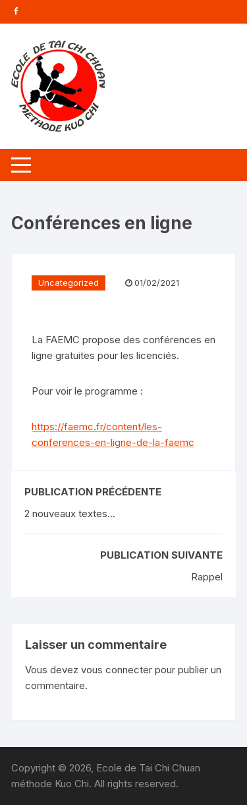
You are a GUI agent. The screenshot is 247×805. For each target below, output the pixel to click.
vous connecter (116, 669)
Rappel (207, 576)
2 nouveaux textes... (69, 513)
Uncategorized (68, 282)
